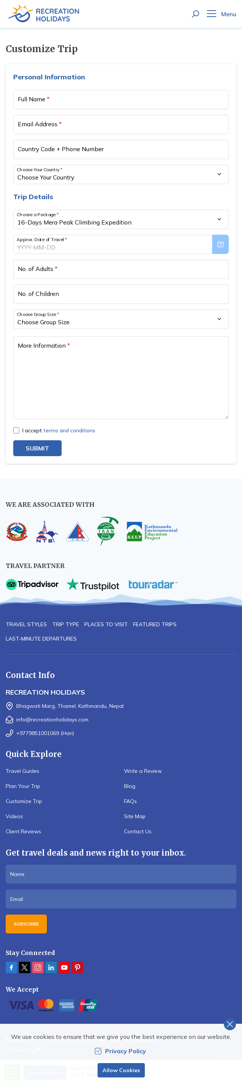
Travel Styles (26, 624)
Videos (14, 816)
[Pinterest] (77, 967)
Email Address (40, 124)
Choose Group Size (38, 314)
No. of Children (38, 293)
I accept (58, 430)
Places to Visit (106, 624)
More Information (44, 345)
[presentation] (121, 244)
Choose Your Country (40, 169)
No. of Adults (37, 268)
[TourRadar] (153, 584)
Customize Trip (24, 801)
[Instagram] (37, 967)
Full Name (34, 99)
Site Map (135, 816)
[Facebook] (11, 967)
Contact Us (138, 831)
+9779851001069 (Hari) (45, 733)
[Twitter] (24, 967)
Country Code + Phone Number (61, 149)
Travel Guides (22, 771)
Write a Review (143, 771)
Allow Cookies (121, 1070)
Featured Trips (155, 624)
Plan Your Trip (23, 786)
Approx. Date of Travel (42, 239)
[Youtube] (64, 967)
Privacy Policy (120, 1051)
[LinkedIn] (51, 967)
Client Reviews (23, 831)
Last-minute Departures (41, 638)
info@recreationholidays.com (52, 719)
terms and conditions (69, 430)
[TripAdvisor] (32, 584)
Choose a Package (38, 214)
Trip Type (65, 624)
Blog (129, 786)
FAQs (130, 801)
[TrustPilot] (92, 584)
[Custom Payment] (121, 1005)
